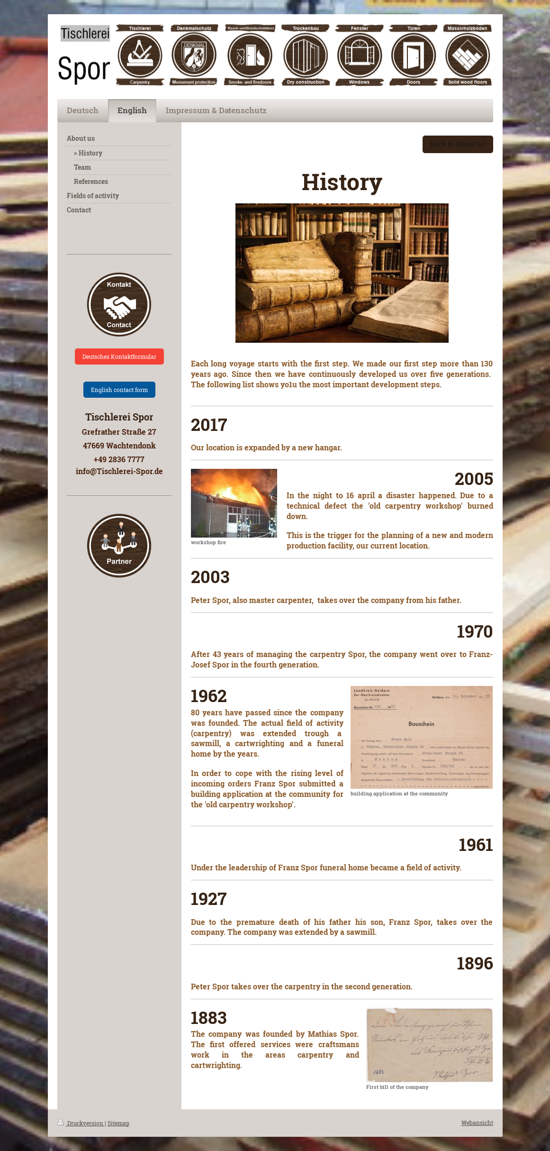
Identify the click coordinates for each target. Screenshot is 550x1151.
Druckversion (81, 1123)
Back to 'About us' (458, 143)
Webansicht (477, 1122)
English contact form (119, 389)
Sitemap (118, 1123)
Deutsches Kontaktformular (119, 356)
